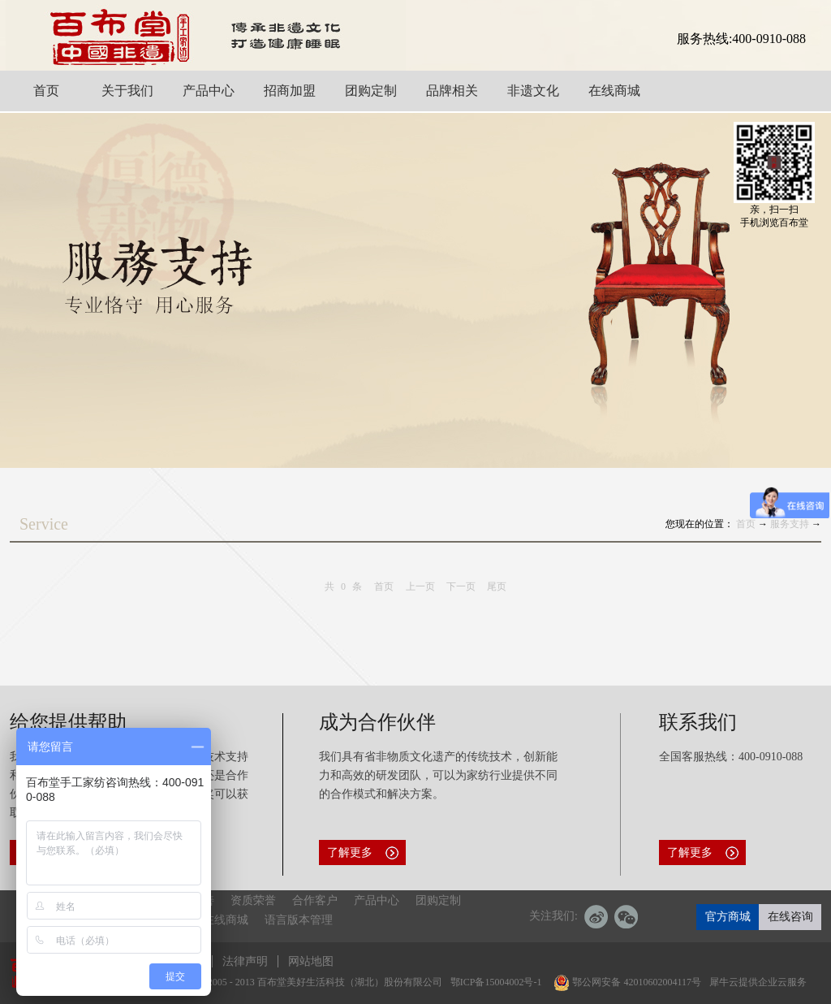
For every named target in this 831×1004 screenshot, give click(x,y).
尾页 (496, 586)
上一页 (420, 586)
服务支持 (789, 524)
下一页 (461, 586)
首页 (384, 586)
